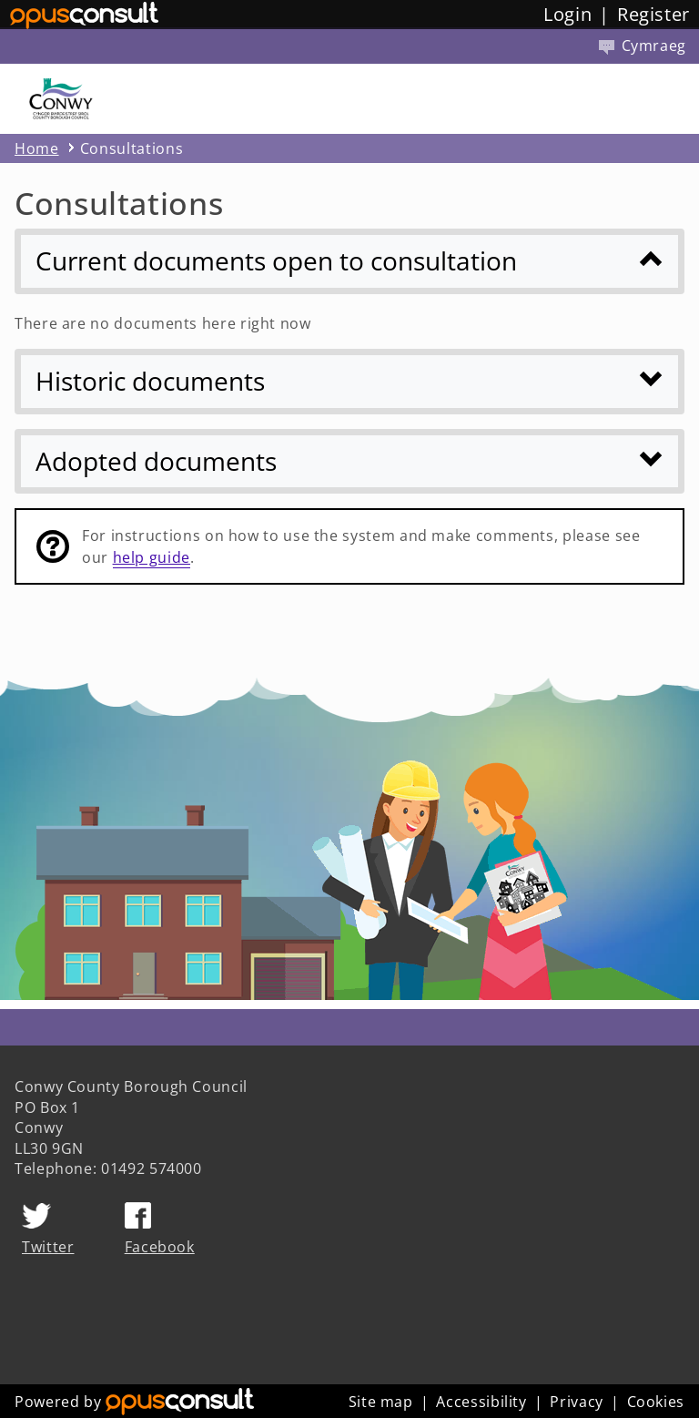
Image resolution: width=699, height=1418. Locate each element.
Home (37, 148)
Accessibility (481, 1402)
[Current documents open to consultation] (349, 261)
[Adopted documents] (349, 461)
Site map (381, 1402)
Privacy (576, 1402)
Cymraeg (642, 46)
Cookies (655, 1402)
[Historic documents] (349, 381)
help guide (151, 557)
